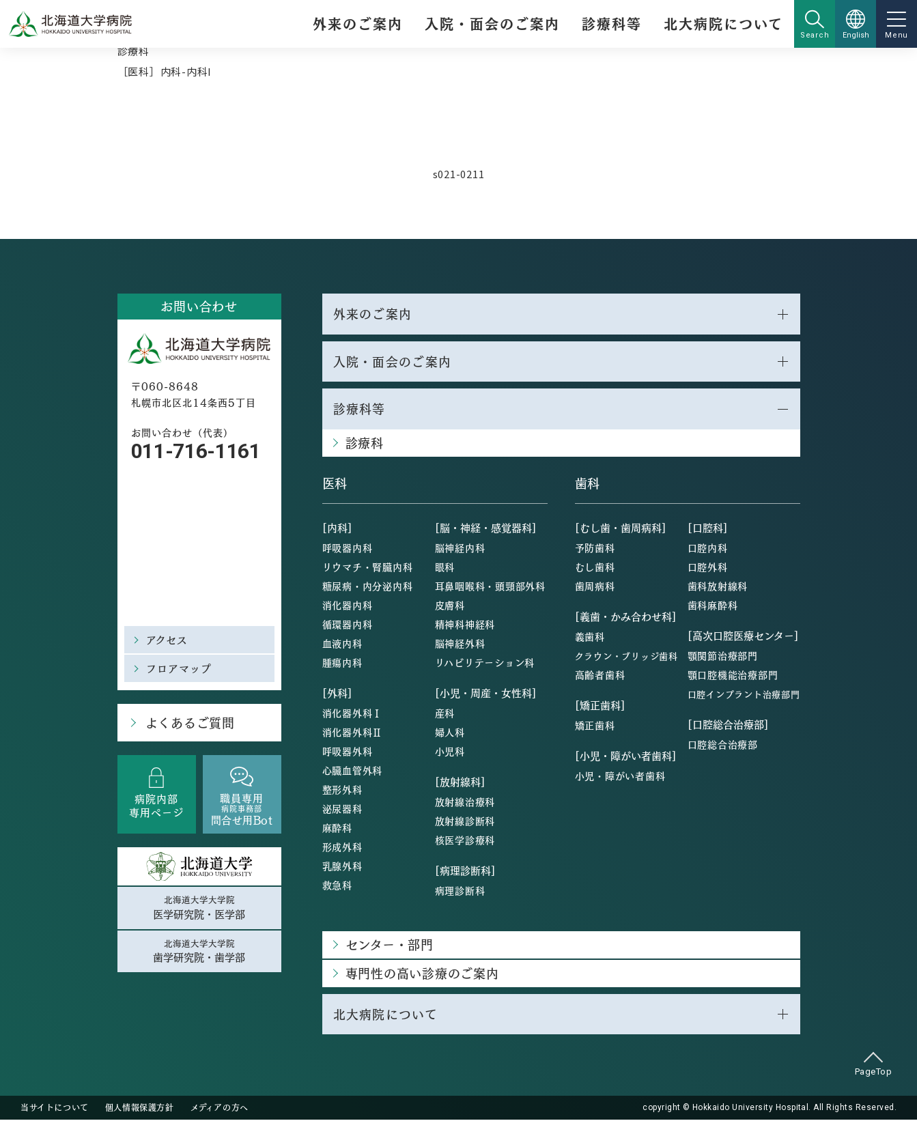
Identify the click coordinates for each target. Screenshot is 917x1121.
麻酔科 (337, 828)
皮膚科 (450, 605)
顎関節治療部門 (723, 656)
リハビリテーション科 (485, 662)
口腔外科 (708, 567)
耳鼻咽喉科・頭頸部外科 (490, 586)
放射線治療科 (465, 802)
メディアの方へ (220, 1109)
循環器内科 (347, 624)
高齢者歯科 (600, 675)
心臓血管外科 (352, 770)
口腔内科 (708, 548)
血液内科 (342, 643)
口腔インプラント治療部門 (744, 694)
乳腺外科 (342, 866)
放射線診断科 (465, 821)
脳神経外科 (460, 643)
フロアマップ (179, 668)
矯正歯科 (595, 725)
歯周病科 (595, 586)
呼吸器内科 (347, 548)
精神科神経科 (465, 624)
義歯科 (590, 636)
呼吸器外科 (347, 751)
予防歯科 (595, 548)
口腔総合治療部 (723, 744)
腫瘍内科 (342, 662)
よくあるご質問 (189, 722)
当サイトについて (54, 1109)
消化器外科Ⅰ (352, 713)
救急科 (337, 885)
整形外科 (342, 789)
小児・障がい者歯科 (620, 776)
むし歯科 (595, 567)
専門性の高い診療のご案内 (422, 974)
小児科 (450, 751)
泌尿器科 (342, 809)
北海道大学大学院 (199, 908)
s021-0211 (459, 174)
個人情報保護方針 (139, 1109)
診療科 (133, 51)
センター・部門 (389, 945)
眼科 (445, 567)
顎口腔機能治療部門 (733, 675)
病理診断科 (460, 890)
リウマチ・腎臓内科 (367, 567)
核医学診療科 (465, 840)
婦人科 (450, 732)
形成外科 (342, 847)
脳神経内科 (460, 548)
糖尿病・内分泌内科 (367, 586)
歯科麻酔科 (713, 605)
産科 (445, 713)
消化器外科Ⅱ (352, 732)
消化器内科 (347, 605)
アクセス (167, 639)
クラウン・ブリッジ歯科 (626, 656)
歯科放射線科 (718, 586)
